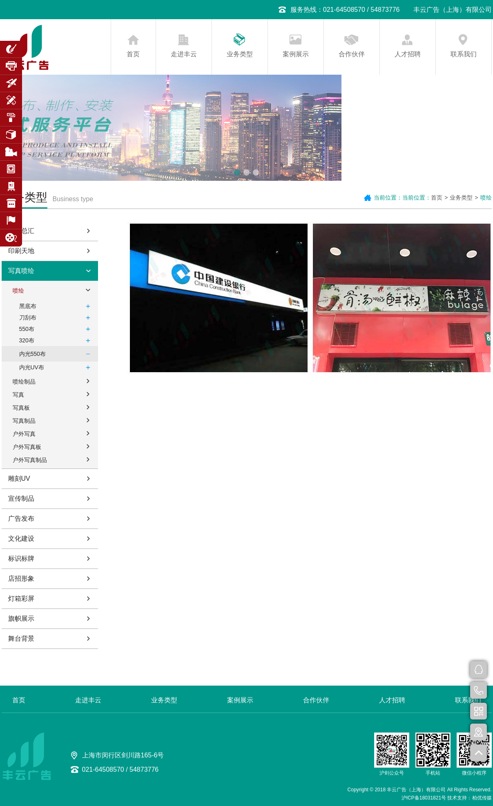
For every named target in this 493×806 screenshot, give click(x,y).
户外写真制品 (53, 459)
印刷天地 (51, 250)
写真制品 (53, 420)
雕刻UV (51, 478)
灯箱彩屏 (51, 598)
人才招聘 (408, 54)
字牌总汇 (51, 230)
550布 (56, 329)
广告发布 (51, 518)
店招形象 (51, 578)
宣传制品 (51, 498)
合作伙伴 (352, 54)
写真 (53, 394)
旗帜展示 (51, 618)
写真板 (53, 407)
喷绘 (53, 289)
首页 (133, 54)
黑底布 (56, 306)
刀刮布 (56, 317)
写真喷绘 (51, 270)
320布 (56, 340)
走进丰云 (184, 54)
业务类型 (240, 54)
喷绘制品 (53, 380)
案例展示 (296, 54)
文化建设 (51, 538)
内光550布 (56, 354)
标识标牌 (51, 558)
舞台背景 (51, 638)
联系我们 (464, 54)
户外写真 (53, 433)
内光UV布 (56, 367)
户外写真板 (53, 446)
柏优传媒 (482, 798)
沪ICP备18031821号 (424, 798)
